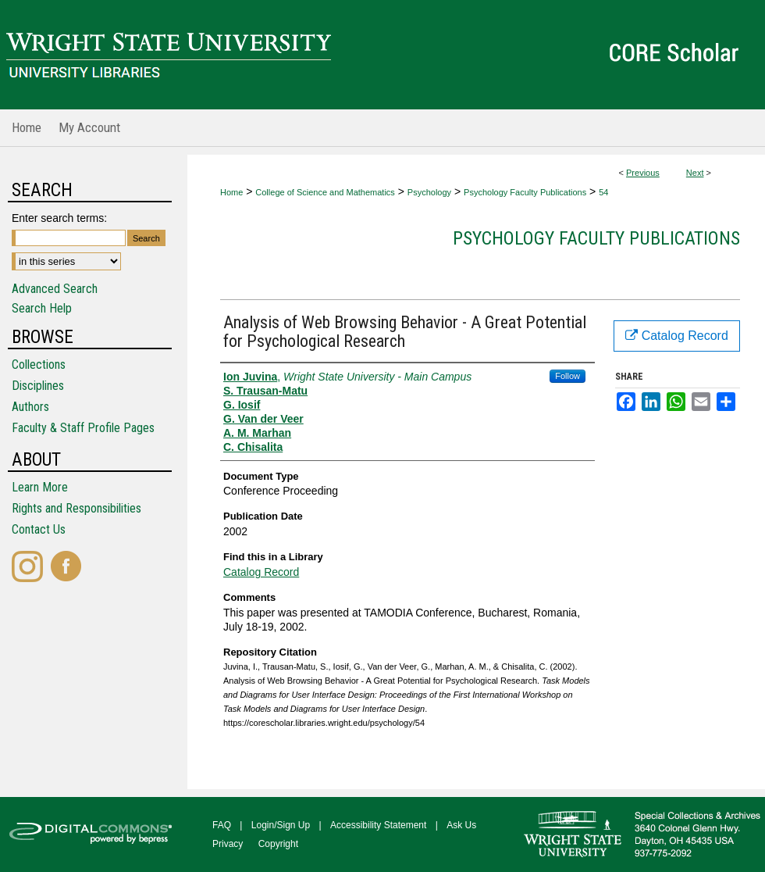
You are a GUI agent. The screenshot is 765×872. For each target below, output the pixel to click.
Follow (567, 376)
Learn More (40, 487)
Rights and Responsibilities (76, 508)
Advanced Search (55, 288)
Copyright (278, 843)
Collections (39, 364)
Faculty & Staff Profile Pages (83, 427)
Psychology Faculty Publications (525, 192)
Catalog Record (261, 572)
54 (603, 192)
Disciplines (38, 385)
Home (231, 192)
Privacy (227, 843)
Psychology (429, 192)
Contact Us (39, 529)
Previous (643, 172)
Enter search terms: (59, 218)
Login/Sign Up (280, 825)
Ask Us (461, 825)
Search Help (42, 308)
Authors (30, 406)
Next (695, 172)
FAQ (221, 825)
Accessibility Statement (378, 825)
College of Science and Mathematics (325, 192)
